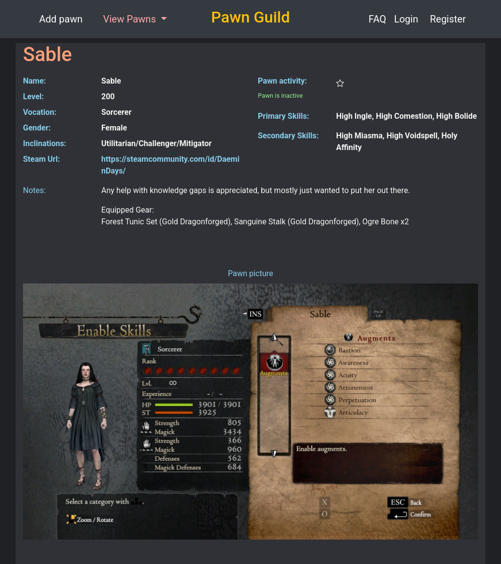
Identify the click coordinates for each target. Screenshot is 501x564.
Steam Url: (41, 159)
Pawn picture (250, 273)
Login (406, 19)
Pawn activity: (282, 81)
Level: (33, 96)
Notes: (34, 190)
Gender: (37, 127)
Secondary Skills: (288, 135)
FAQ (377, 19)
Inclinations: (44, 143)
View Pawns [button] (131, 19)
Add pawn (61, 19)
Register (448, 19)
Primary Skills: (283, 116)
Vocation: (39, 112)
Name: (34, 81)
